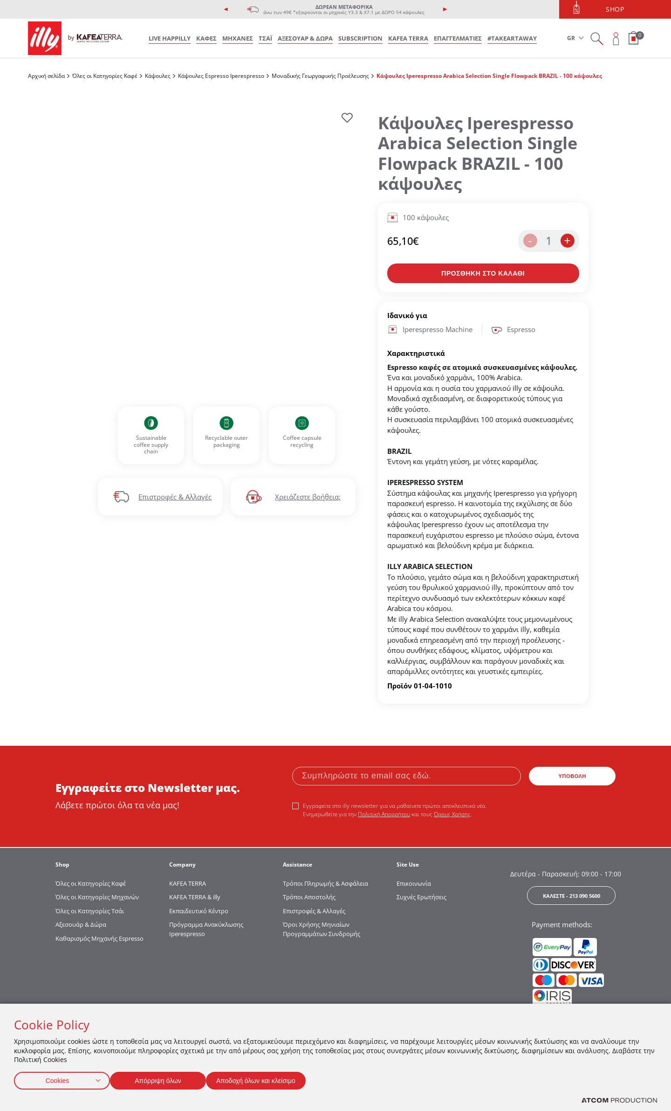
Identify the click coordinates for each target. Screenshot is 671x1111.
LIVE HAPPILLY (170, 38)
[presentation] (226, 9)
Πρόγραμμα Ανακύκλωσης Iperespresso (206, 929)
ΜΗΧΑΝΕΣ (237, 38)
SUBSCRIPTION (360, 38)
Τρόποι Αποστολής (309, 897)
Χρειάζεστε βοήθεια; (308, 496)
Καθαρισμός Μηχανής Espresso (99, 938)
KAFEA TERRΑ (187, 883)
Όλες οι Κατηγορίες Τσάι (89, 911)
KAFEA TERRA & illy (194, 897)
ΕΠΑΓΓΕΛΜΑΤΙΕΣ (458, 38)
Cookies (57, 1079)
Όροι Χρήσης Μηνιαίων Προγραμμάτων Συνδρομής (322, 929)
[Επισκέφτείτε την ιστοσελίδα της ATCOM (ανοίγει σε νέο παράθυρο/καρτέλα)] (619, 1100)
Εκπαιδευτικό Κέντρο (198, 911)
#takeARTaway (512, 38)
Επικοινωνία (414, 883)
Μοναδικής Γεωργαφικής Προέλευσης (320, 76)
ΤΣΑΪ (265, 38)
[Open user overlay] (616, 38)
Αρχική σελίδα (46, 76)
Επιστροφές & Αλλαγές (175, 496)
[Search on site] (596, 38)
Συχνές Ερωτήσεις (421, 897)
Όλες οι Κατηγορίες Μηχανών (97, 897)
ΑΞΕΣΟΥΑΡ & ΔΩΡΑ (305, 38)
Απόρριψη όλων (162, 1079)
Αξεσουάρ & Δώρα (80, 924)
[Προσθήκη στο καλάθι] (483, 273)
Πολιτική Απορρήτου (384, 814)
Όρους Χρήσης (452, 814)
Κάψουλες (158, 76)
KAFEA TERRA (408, 38)
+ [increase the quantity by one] (567, 240)
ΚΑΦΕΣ (206, 38)
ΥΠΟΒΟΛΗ (573, 776)
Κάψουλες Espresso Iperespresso (221, 76)
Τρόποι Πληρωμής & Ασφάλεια (325, 883)
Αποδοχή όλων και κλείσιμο (271, 1079)
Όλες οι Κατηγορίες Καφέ (104, 76)
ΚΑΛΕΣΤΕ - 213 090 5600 (571, 895)
